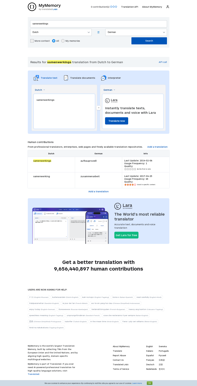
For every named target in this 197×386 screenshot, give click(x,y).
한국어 (162, 369)
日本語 (162, 360)
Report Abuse (119, 355)
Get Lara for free (126, 235)
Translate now (116, 120)
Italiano (149, 351)
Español (150, 355)
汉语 (161, 364)
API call (163, 62)
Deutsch (150, 364)
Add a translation (157, 146)
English (149, 346)
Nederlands (151, 369)
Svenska (163, 346)
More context (40, 41)
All (55, 41)
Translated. (34, 374)
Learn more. (137, 383)
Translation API (129, 6)
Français (150, 360)
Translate (117, 351)
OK (149, 383)
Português (164, 351)
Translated (120, 364)
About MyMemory (152, 6)
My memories (70, 41)
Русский (162, 355)
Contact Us (118, 360)
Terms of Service (121, 369)
